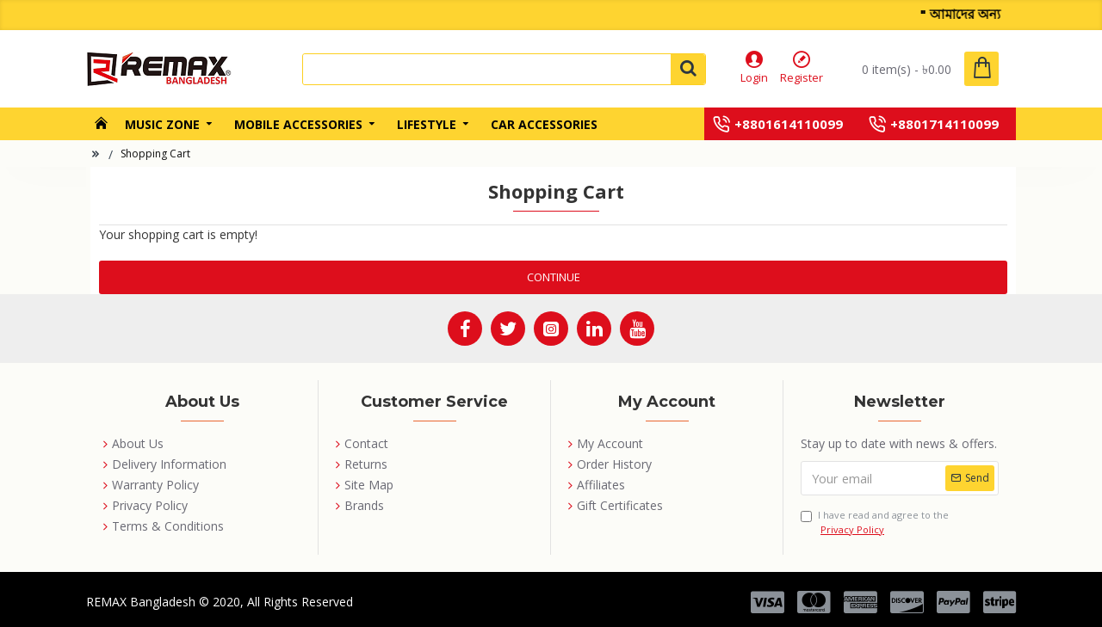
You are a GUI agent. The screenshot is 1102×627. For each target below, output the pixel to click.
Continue (553, 277)
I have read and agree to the (875, 522)
